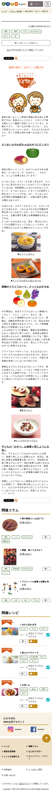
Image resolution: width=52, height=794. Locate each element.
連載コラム (33, 746)
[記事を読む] (25, 522)
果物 (15, 31)
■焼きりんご (26, 410)
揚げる (34, 689)
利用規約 (8, 769)
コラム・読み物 (16, 11)
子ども (25, 31)
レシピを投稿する (11, 756)
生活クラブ (25, 784)
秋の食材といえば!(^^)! (33, 518)
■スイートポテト (25, 254)
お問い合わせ (9, 775)
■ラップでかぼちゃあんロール (26, 280)
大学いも (26, 685)
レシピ (7, 746)
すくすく (24, 628)
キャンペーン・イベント (38, 757)
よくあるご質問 (35, 769)
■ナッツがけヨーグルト (26, 440)
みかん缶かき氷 (29, 624)
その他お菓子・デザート (37, 657)
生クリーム (23, 657)
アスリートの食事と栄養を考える (35, 583)
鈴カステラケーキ (30, 653)
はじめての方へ (35, 751)
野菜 (5, 31)
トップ (4, 11)
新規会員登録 (9, 751)
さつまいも (23, 689)
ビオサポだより (36, 31)
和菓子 (44, 689)
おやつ (6, 36)
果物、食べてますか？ (32, 550)
